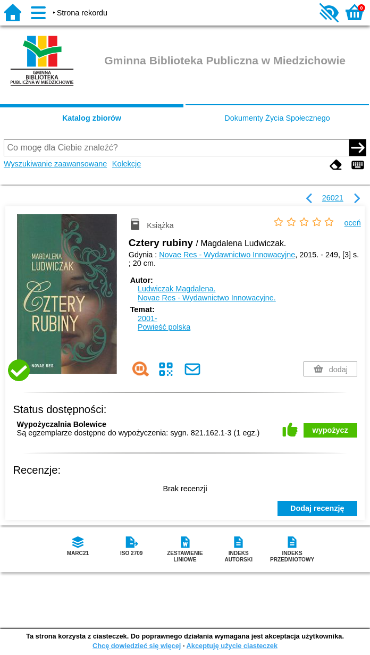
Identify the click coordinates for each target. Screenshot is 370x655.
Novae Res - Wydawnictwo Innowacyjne (227, 254)
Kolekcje (126, 163)
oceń (352, 223)
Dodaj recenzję (317, 508)
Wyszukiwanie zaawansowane (55, 163)
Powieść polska (164, 327)
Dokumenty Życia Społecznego (277, 118)
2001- (147, 318)
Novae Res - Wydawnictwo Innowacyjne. (207, 297)
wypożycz (330, 430)
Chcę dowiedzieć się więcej (137, 646)
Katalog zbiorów (91, 118)
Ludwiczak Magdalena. (176, 288)
